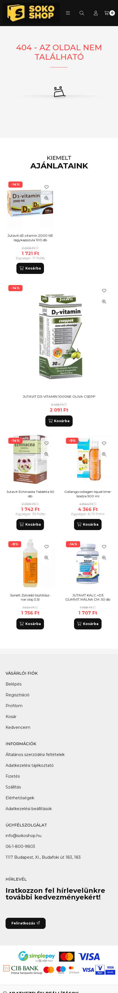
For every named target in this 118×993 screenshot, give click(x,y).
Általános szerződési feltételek (35, 754)
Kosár (11, 716)
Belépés (13, 684)
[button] (67, 13)
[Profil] (95, 13)
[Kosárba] (59, 421)
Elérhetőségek (20, 797)
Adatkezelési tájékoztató (30, 765)
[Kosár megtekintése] (109, 13)
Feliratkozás (25, 923)
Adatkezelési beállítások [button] (29, 808)
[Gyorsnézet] (104, 301)
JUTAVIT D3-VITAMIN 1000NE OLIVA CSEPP (59, 396)
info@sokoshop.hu (23, 835)
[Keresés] (81, 13)
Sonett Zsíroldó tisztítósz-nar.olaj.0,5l (30, 597)
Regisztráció (18, 694)
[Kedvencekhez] (104, 290)
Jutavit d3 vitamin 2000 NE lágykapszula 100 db (30, 237)
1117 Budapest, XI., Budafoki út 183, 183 (43, 857)
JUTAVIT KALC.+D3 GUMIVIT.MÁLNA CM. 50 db (87, 597)
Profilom (14, 705)
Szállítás (13, 787)
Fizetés (13, 776)
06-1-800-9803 (20, 846)
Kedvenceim (18, 727)
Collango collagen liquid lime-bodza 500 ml (88, 494)
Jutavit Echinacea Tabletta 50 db (30, 494)
